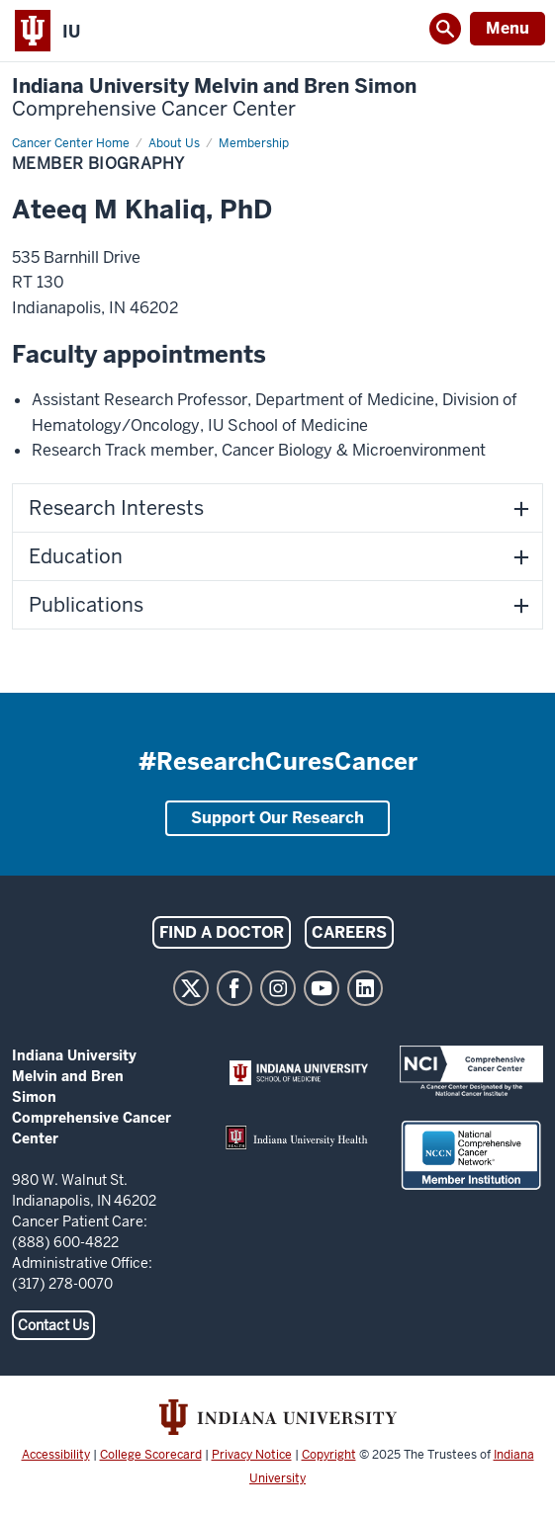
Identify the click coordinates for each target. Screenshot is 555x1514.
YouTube (321, 988)
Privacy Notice (252, 1455)
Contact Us (53, 1325)
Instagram (278, 988)
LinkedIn (365, 988)
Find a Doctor (221, 932)
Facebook (234, 988)
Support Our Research (277, 817)
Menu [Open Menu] (507, 28)
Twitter (191, 988)
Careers (349, 932)
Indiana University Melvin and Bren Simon (214, 98)
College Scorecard (151, 1455)
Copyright (329, 1455)
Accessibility (56, 1455)
